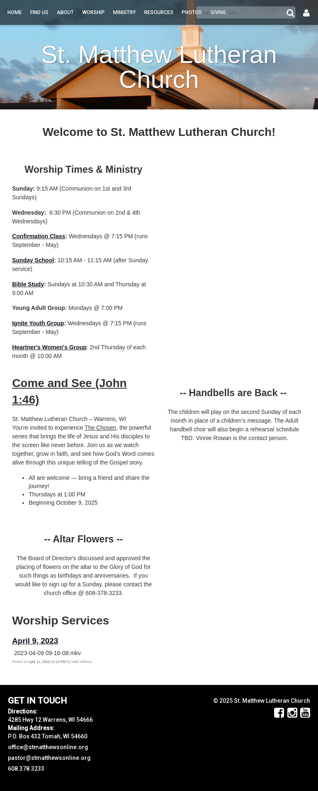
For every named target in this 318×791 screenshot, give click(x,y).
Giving (218, 12)
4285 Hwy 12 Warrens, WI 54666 (50, 719)
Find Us (39, 12)
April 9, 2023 (35, 640)
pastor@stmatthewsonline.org (49, 758)
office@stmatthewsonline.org (48, 747)
